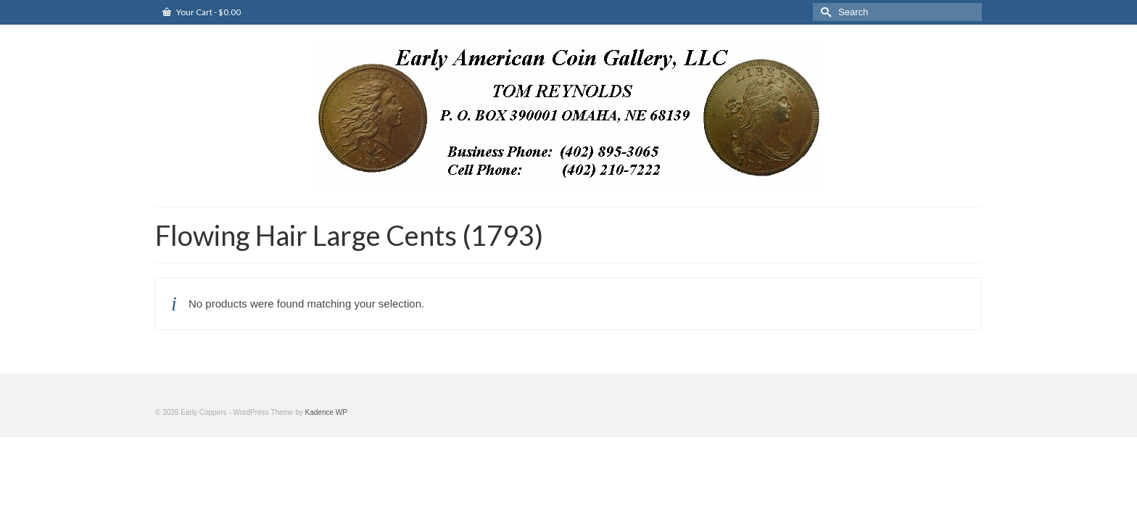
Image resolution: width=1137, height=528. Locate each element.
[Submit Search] (824, 12)
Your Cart (201, 12)
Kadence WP (326, 412)
